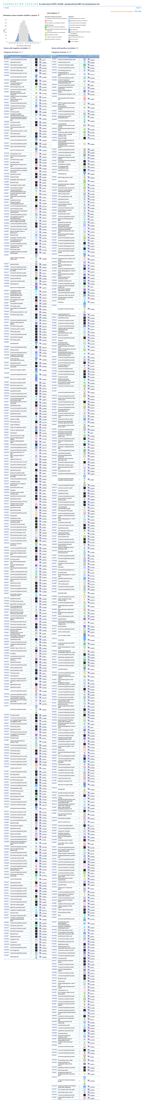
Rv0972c (54, 265)
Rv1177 (6, 912)
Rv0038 (54, 152)
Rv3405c (6, 187)
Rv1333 (54, 300)
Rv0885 (6, 266)
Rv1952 (6, 771)
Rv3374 (6, 658)
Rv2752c (54, 67)
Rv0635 (6, 556)
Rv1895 (6, 955)
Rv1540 (54, 111)
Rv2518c (6, 737)
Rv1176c (6, 764)
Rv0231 (6, 441)
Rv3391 (6, 148)
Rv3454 (6, 464)
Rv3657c (6, 520)
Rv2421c (6, 114)
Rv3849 (6, 615)
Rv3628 (6, 571)
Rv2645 (6, 585)
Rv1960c (6, 275)
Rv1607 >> (139, 7)
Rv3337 (6, 416)
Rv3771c (6, 896)
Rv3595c (6, 601)
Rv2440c (6, 700)
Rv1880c (54, 295)
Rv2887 (6, 303)
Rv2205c (6, 214)
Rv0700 (6, 501)
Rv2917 (6, 170)
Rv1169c (6, 559)
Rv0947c (6, 278)
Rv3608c (54, 93)
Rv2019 (6, 297)
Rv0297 (6, 70)
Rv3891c (6, 487)
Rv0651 (6, 887)
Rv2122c (6, 294)
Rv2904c (6, 863)
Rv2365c (54, 268)
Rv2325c (54, 84)
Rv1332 (54, 163)
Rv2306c (6, 317)
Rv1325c (6, 779)
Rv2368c (54, 184)
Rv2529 (6, 469)
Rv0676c (54, 204)
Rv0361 (6, 915)
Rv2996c (6, 606)
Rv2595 (6, 836)
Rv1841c (54, 207)
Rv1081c (6, 814)
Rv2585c (6, 877)
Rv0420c (6, 670)
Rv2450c (6, 308)
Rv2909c (6, 127)
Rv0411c (54, 219)
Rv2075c (6, 495)
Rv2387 (6, 866)
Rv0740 (6, 547)
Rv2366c (54, 77)
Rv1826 (6, 231)
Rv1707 (6, 89)
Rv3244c (54, 137)
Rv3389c (6, 283)
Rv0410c (54, 128)
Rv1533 (6, 449)
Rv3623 (6, 264)
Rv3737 (6, 537)
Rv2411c (6, 952)
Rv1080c (6, 553)
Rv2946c (54, 280)
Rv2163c (54, 297)
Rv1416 (54, 231)
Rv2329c (6, 130)
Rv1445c (54, 262)
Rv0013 (6, 593)
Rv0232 (6, 868)
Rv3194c (6, 280)
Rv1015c (6, 72)
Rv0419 (6, 472)
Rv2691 (6, 193)
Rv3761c (6, 438)
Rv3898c (6, 223)
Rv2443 (6, 697)
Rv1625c (54, 286)
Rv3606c (54, 80)
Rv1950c (6, 819)
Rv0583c (6, 176)
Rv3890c (6, 385)
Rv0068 (6, 342)
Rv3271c (6, 804)
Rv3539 (6, 339)
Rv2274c (6, 173)
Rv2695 (6, 410)
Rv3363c (6, 243)
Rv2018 (6, 723)
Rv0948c (6, 641)
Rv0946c (6, 629)
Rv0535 (6, 240)
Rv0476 (6, 928)
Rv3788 (6, 686)
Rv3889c (6, 498)
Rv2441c (6, 452)
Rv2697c (6, 635)
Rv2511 (6, 458)
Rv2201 (6, 237)
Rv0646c (6, 509)
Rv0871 (6, 435)
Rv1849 (6, 857)
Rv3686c (6, 626)
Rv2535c (6, 909)
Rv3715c (6, 655)
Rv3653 (6, 325)
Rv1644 (6, 561)
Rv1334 (54, 149)
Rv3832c (6, 138)
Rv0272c (54, 169)
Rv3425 (6, 331)
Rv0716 (6, 535)
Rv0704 (6, 703)
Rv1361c (6, 249)
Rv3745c (6, 529)
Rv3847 (6, 936)
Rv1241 (6, 590)
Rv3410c (54, 228)
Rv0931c (54, 106)
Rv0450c (54, 210)
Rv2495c (54, 72)
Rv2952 (6, 807)
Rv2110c (54, 187)
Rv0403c (6, 328)
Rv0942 (6, 793)
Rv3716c (6, 664)
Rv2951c (6, 675)
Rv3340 (6, 290)
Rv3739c (6, 421)
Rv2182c (6, 734)
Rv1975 (6, 860)
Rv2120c (6, 624)
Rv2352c (6, 753)
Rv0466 (6, 444)
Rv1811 (6, 455)
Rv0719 (6, 811)
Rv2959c (6, 105)
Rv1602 (54, 61)
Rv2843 (6, 83)
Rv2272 (6, 272)
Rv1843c (54, 190)
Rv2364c (54, 70)
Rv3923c (6, 246)
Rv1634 (54, 305)
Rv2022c (6, 205)
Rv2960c (6, 798)
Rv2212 (6, 574)
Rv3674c (6, 153)
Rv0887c (6, 576)
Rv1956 (6, 825)
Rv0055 (6, 382)
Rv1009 (6, 196)
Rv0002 (6, 579)
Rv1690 (6, 933)
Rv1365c (6, 86)
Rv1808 (6, 305)
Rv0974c (54, 314)
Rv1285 (6, 740)
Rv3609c (54, 196)
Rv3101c (6, 925)
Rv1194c (6, 373)
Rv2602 (54, 240)
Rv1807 (6, 133)
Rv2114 (6, 124)
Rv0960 (54, 292)
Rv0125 (6, 898)
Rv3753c (6, 393)
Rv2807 (6, 526)
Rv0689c (6, 390)
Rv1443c (6, 684)
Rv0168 (54, 157)
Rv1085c (6, 653)
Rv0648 (6, 833)
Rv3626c (54, 242)
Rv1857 (6, 644)
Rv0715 (6, 461)
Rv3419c (54, 166)
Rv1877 (6, 706)
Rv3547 (6, 168)
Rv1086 (54, 289)
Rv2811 (6, 947)
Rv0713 (6, 678)
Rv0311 (54, 317)
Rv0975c (54, 90)
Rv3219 (6, 475)
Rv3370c (54, 258)
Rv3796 (6, 830)
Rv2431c (6, 714)
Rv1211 (6, 890)
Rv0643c (6, 96)
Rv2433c (6, 518)
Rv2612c (54, 274)
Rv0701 (6, 467)
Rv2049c (6, 199)
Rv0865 (54, 87)
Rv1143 (6, 99)
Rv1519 (6, 588)
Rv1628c (6, 801)
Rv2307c (6, 396)
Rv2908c (6, 846)
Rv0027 (6, 639)
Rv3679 (6, 796)
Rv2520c (6, 550)
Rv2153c (54, 140)
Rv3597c (6, 299)
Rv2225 (6, 918)
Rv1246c (54, 113)
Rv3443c (6, 228)
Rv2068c (6, 146)
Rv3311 (6, 839)
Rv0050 (54, 234)
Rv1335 (54, 251)
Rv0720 (6, 855)
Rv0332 (6, 852)
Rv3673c (6, 543)
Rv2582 (6, 632)
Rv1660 (6, 429)
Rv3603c (6, 80)
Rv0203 (6, 136)
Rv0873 (6, 565)
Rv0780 (6, 117)
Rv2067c (6, 75)
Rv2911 (6, 202)
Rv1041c (6, 515)
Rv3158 (54, 271)
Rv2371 (6, 159)
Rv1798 (54, 237)
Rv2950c (6, 377)
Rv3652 (6, 790)
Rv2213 (6, 787)
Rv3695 (6, 776)
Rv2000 (6, 362)
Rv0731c (6, 352)
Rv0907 (54, 216)
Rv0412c (54, 320)
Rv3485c (6, 358)
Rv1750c (6, 286)
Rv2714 (6, 365)
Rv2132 (6, 143)
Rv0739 (6, 226)
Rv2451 (6, 402)
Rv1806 (6, 162)
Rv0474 (6, 885)
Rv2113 (6, 481)
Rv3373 (6, 427)
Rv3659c (6, 744)
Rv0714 (6, 755)
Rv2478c (6, 747)
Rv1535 (6, 61)
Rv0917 (6, 612)
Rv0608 (6, 761)
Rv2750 (54, 172)
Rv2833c (6, 355)
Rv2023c (6, 944)
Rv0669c (6, 489)
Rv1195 (6, 774)
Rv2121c (6, 568)
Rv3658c (6, 758)
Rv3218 (6, 102)
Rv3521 (6, 893)
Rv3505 (6, 618)
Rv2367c (54, 198)
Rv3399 (6, 447)
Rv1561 (6, 782)
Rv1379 (6, 484)
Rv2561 (6, 478)
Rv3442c (6, 621)
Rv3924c (6, 108)
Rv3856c (54, 119)
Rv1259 (6, 512)
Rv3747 (6, 540)
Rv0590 (54, 177)
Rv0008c (6, 122)
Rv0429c (6, 179)
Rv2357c (6, 603)
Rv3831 (6, 405)
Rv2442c (6, 311)
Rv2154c (54, 154)
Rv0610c (6, 507)
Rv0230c (6, 609)
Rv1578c (54, 193)
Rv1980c (6, 184)
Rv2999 (6, 182)
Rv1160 (6, 766)
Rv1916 (54, 213)
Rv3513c (6, 368)
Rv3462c (6, 681)
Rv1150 (6, 941)
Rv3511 (6, 314)
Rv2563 (6, 92)
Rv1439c (6, 729)
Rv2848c (54, 134)
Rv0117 (6, 504)
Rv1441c (6, 930)
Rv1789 (6, 726)
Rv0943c (6, 950)
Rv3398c (6, 841)
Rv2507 (54, 277)
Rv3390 (6, 822)
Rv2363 (6, 349)
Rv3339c (54, 245)
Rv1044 (6, 871)
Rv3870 (54, 64)
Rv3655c (6, 650)
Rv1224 (54, 222)
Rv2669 (6, 689)
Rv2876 (6, 717)
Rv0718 (6, 731)
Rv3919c (6, 849)
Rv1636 (6, 217)
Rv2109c (54, 131)
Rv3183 (6, 336)
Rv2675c (54, 254)
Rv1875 (6, 901)
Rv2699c (6, 346)
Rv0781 (6, 418)
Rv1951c (6, 59)
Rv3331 (6, 255)
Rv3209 (54, 160)
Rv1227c (6, 208)
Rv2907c (6, 156)
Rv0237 (6, 234)
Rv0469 (6, 532)
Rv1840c (6, 817)
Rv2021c (6, 64)
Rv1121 (54, 224)
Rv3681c (6, 269)
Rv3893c (6, 111)
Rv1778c (6, 598)
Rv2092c (54, 96)
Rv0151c (6, 672)
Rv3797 (6, 322)
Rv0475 (6, 720)
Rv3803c (6, 220)
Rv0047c (6, 407)
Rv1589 (6, 667)
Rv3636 (6, 432)
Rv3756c (54, 201)
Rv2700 (6, 524)
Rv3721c (6, 211)
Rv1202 (6, 398)
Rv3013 (6, 387)
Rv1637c (6, 67)
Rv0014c (54, 124)
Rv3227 (6, 190)
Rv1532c (6, 785)
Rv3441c (6, 647)
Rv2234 (54, 116)
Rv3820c (6, 252)
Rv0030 (6, 828)
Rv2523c (6, 492)
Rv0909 (6, 922)
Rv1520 (6, 424)
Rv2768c (6, 750)
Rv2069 (6, 164)
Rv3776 (54, 248)
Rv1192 (6, 413)
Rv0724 (54, 179)
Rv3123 (6, 882)
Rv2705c (6, 694)
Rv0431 (6, 904)
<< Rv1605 (6, 7)
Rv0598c (54, 283)
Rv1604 (54, 59)
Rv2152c (54, 103)
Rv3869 (54, 323)
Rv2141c (6, 319)
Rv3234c (6, 334)
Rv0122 (6, 661)
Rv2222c (6, 907)
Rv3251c (6, 939)
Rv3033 (6, 582)
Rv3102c (6, 874)
